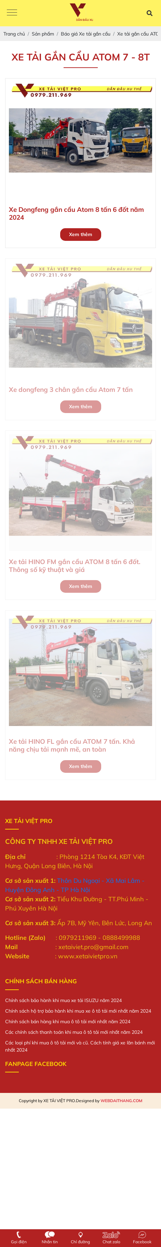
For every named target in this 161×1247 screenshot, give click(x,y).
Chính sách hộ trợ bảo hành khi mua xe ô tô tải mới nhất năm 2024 (78, 1011)
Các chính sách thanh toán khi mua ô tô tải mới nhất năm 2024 (74, 1032)
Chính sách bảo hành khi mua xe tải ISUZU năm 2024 (63, 1000)
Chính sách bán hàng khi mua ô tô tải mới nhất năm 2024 (67, 1021)
